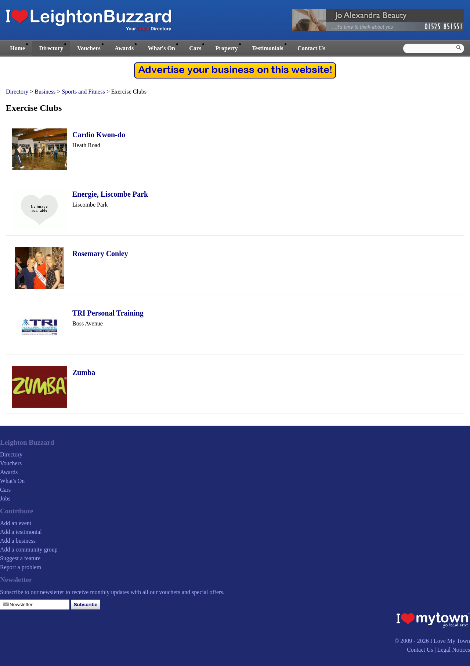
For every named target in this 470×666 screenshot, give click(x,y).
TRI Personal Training (108, 313)
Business (45, 91)
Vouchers (88, 48)
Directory (51, 48)
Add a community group (29, 549)
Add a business (18, 541)
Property (226, 48)
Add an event (15, 523)
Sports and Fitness (83, 91)
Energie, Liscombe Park (110, 194)
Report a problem (20, 567)
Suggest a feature (20, 558)
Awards (124, 48)
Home (17, 48)
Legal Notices (453, 650)
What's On (161, 48)
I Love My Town (450, 641)
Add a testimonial (21, 532)
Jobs (5, 498)
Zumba (83, 372)
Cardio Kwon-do (98, 135)
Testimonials (267, 48)
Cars (195, 48)
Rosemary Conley (100, 254)
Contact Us (311, 48)
